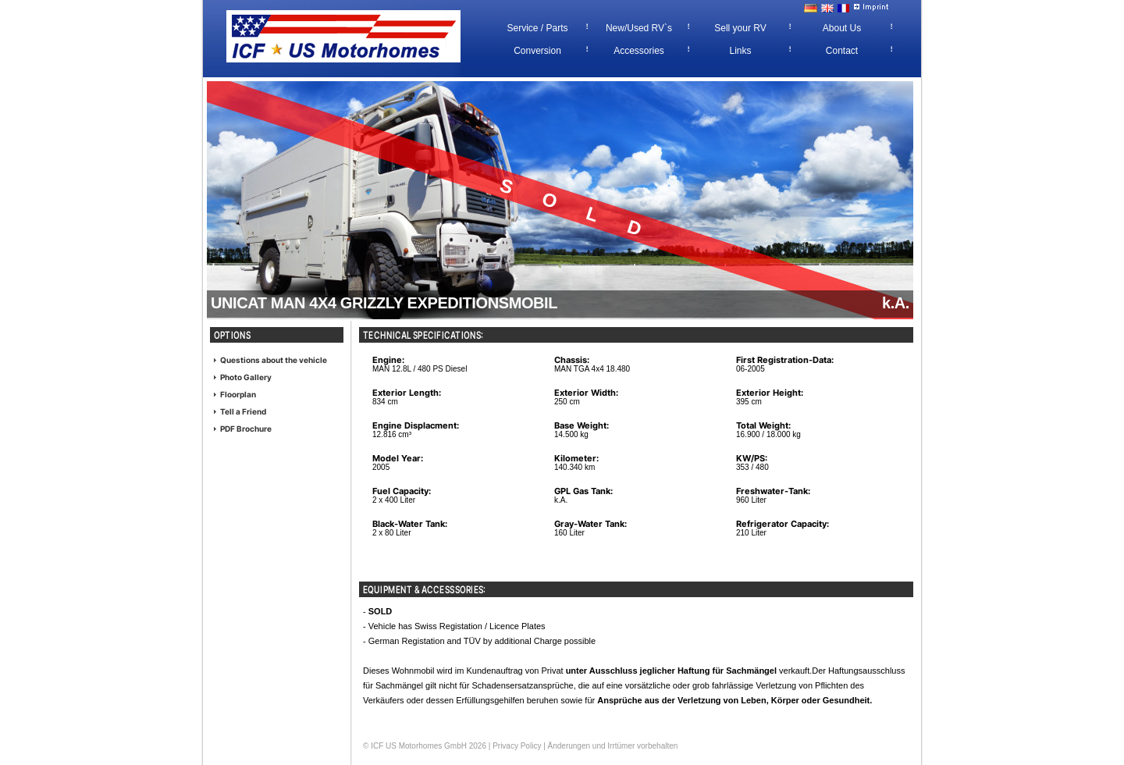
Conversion (537, 50)
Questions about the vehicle (273, 360)
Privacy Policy (517, 746)
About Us (842, 28)
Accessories (639, 50)
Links (740, 50)
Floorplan (238, 394)
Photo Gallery (246, 377)
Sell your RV (740, 28)
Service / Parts (537, 28)
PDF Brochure (246, 428)
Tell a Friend (243, 411)
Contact (842, 50)
